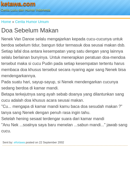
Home (6, 22)
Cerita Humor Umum (32, 22)
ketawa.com (18, 3)
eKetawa (19, 142)
